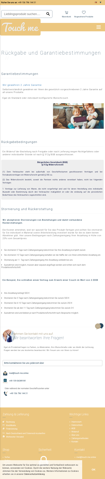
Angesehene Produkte (83, 17)
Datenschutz (77, 425)
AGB (73, 428)
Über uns (75, 435)
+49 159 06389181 (14, 380)
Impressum (76, 422)
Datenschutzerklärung (34, 474)
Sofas (7, 457)
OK (93, 469)
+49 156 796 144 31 (27, 2)
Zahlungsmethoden (79, 438)
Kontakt (74, 441)
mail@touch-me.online (16, 373)
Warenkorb (66, 17)
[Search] (48, 14)
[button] (98, 27)
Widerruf (75, 431)
